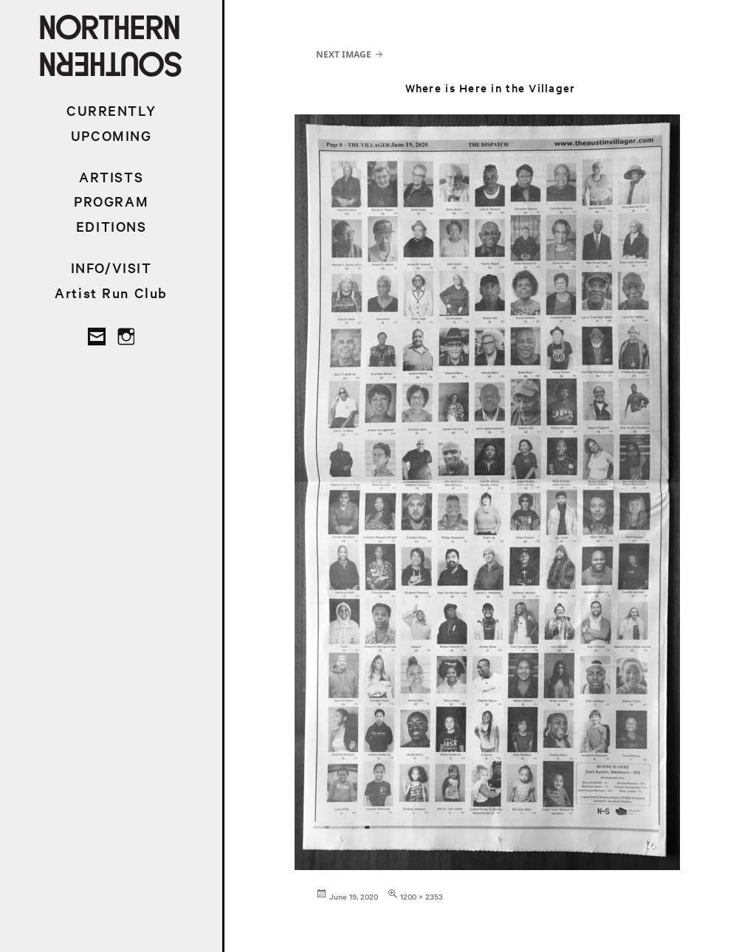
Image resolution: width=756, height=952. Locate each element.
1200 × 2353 (421, 896)
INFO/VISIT (111, 267)
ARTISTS (111, 177)
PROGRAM (111, 201)
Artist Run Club (111, 292)
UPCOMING (111, 135)
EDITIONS (111, 226)
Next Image (343, 54)
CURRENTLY (111, 110)
